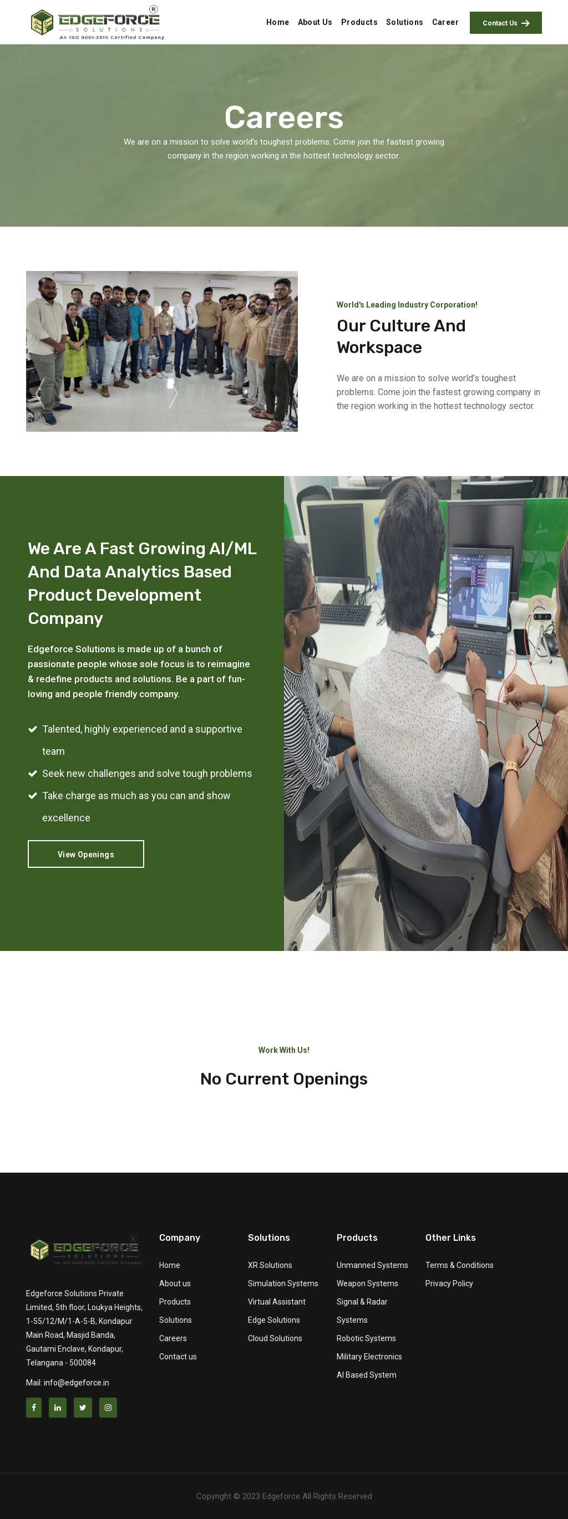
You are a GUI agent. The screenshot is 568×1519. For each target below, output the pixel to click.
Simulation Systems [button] (283, 1283)
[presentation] (40, 394)
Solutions (175, 1320)
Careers (173, 1338)
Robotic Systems (366, 1338)
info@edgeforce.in (76, 1382)
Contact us (178, 1356)
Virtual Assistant (277, 1301)
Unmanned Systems (372, 1265)
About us (175, 1283)
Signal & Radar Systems (362, 1310)
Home (169, 1265)
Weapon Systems (367, 1283)
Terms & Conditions (459, 1265)
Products (175, 1301)
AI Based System (367, 1374)
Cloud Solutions (275, 1338)
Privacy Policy (449, 1283)
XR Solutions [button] (270, 1265)
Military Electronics (369, 1356)
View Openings (86, 854)
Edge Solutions (274, 1320)
